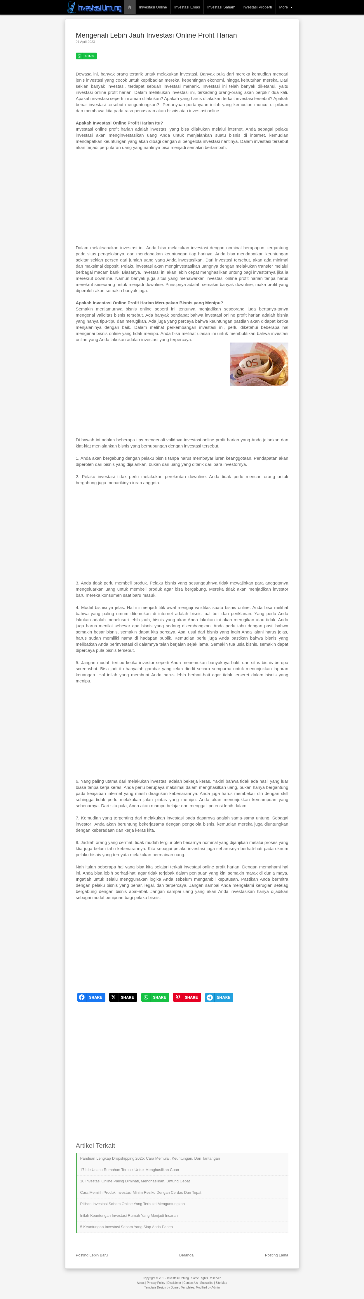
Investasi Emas (187, 7)
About (140, 1282)
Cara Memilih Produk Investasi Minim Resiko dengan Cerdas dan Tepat (140, 1192)
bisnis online (237, 607)
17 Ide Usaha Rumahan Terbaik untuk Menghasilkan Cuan (129, 1170)
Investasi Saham (221, 7)
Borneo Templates (182, 1287)
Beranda (186, 1255)
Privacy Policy (156, 1282)
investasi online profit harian (211, 866)
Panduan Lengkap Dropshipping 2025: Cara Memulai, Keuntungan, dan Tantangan (150, 1158)
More (283, 7)
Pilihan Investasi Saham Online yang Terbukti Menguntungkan (132, 1204)
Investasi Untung (178, 1278)
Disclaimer (174, 1282)
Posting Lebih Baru (92, 1255)
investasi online (204, 110)
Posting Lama (276, 1255)
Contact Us (190, 1282)
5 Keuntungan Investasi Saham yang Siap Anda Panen (126, 1227)
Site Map (221, 1282)
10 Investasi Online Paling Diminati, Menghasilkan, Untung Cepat (135, 1181)
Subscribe (206, 1282)
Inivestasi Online (153, 7)
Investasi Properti (257, 7)
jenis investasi (89, 80)
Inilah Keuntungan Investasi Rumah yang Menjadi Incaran (129, 1215)
